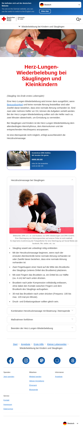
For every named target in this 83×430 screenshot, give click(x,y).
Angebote (58, 377)
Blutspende (33, 390)
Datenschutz (8, 409)
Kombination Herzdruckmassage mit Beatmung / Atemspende (40, 311)
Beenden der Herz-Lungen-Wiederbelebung (32, 328)
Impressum (7, 404)
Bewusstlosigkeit (15, 104)
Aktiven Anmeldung (36, 381)
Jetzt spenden (8, 377)
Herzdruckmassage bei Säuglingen (28, 180)
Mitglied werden (35, 377)
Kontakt (6, 400)
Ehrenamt (33, 385)
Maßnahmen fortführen (22, 319)
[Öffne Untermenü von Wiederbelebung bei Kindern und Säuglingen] (41, 26)
